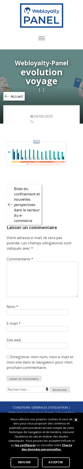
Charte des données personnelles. (46, 447)
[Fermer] (76, 420)
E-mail (14, 323)
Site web (14, 340)
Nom (12, 306)
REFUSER (24, 462)
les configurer (25, 445)
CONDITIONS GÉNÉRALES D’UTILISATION (40, 407)
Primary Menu (41, 38)
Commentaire (20, 258)
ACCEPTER (55, 462)
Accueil (17, 96)
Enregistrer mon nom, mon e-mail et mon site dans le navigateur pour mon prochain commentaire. (40, 362)
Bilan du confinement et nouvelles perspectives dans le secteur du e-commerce (27, 204)
